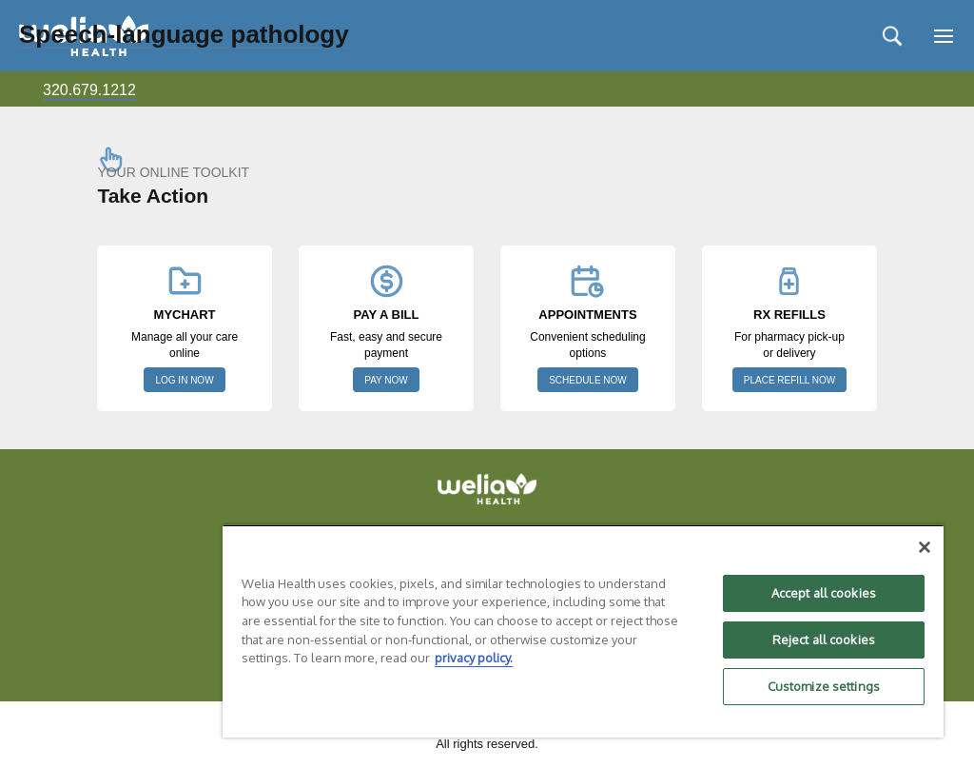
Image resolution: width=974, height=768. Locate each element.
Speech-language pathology (184, 34)
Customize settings (824, 686)
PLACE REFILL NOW (789, 380)
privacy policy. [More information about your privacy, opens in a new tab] (474, 657)
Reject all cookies (823, 639)
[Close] (924, 547)
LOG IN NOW (184, 380)
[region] (583, 631)
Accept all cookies (823, 593)
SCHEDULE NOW (588, 380)
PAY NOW (386, 380)
